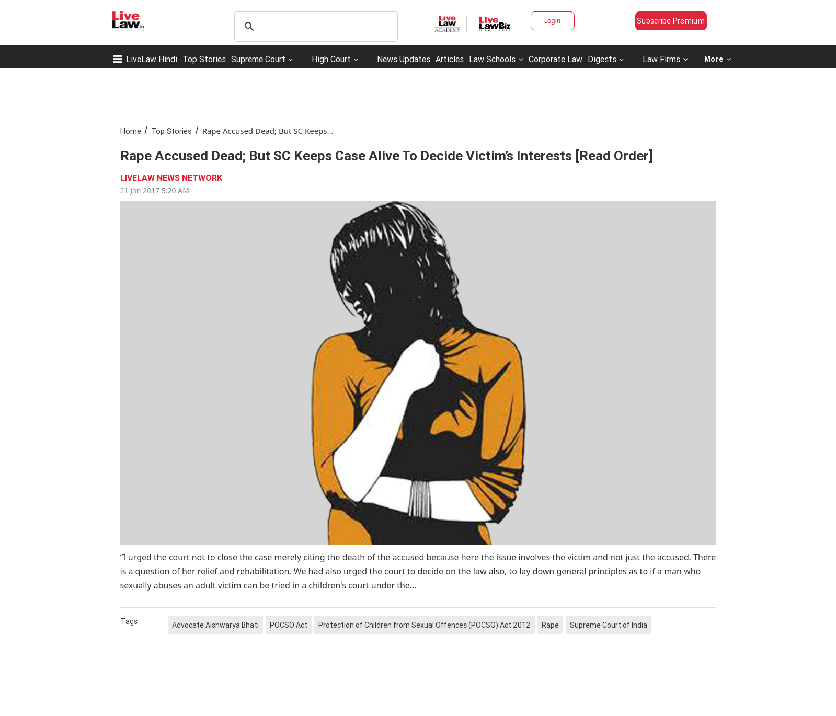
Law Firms (665, 59)
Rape (550, 625)
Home (130, 131)
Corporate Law (555, 59)
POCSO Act (288, 625)
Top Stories (204, 59)
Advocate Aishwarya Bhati (215, 625)
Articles (450, 59)
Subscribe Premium (671, 21)
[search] (314, 26)
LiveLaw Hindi (151, 59)
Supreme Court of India (608, 625)
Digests (602, 59)
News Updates (403, 59)
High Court (331, 59)
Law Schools (496, 59)
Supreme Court (258, 59)
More (717, 59)
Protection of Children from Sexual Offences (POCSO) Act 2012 (424, 625)
